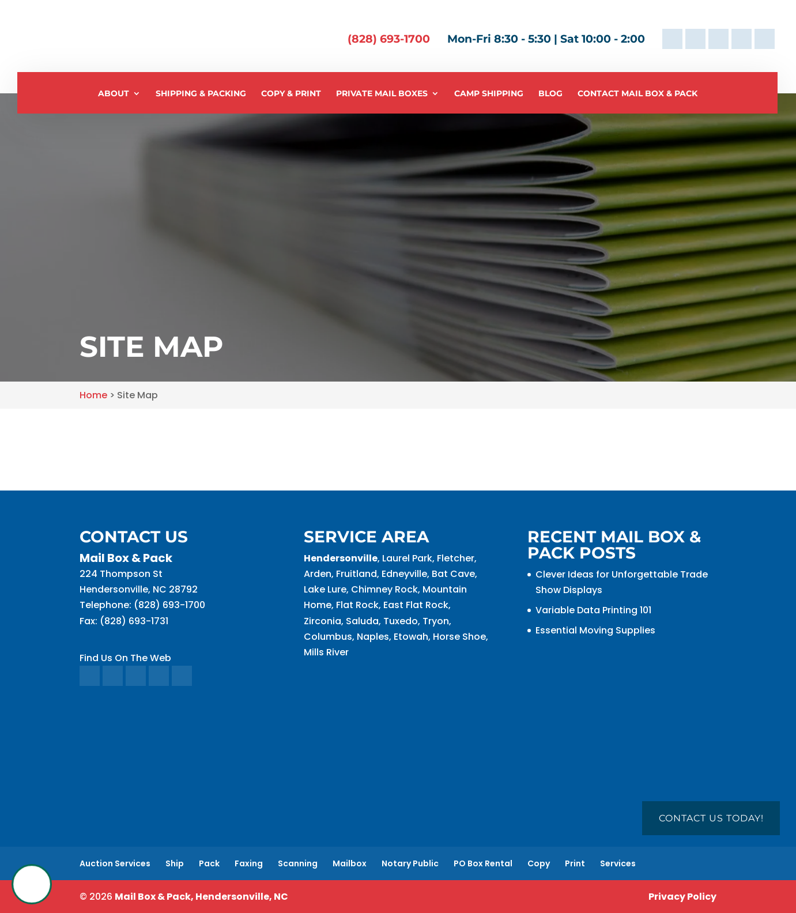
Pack (209, 863)
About (113, 94)
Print (575, 863)
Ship (174, 863)
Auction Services (115, 863)
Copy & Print (291, 94)
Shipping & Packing (201, 94)
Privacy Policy (682, 896)
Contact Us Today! (711, 818)
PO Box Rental (483, 863)
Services (618, 863)
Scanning (298, 863)
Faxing (249, 863)
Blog (550, 94)
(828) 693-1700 (389, 39)
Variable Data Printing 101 (593, 610)
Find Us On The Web (125, 658)
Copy (538, 863)
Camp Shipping (488, 94)
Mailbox (350, 863)
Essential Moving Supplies (595, 630)
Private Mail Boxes (382, 94)
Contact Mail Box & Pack (637, 94)
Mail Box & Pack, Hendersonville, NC (201, 896)
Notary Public (410, 863)
